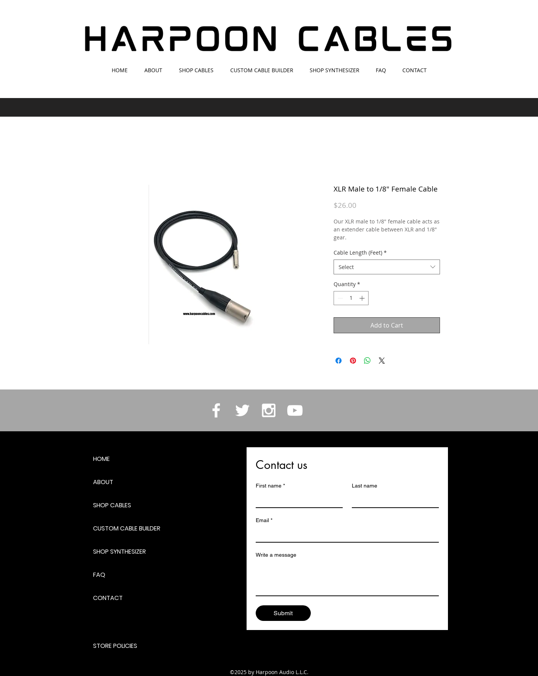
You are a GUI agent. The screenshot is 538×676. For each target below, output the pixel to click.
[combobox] (387, 267)
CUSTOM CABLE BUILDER (126, 528)
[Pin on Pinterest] (353, 360)
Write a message (276, 555)
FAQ (99, 574)
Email (264, 520)
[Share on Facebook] (338, 360)
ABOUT (103, 482)
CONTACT (108, 598)
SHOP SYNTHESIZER (119, 551)
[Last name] (393, 499)
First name (270, 486)
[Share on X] (381, 360)
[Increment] (362, 298)
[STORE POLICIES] (120, 646)
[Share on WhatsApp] (367, 360)
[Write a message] (347, 578)
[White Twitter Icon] (242, 410)
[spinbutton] (351, 298)
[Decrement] (339, 298)
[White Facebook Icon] (216, 410)
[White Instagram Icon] (268, 410)
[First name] (297, 499)
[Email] (345, 534)
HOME (101, 458)
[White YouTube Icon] (294, 410)
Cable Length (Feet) (360, 252)
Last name (364, 486)
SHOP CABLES (112, 505)
